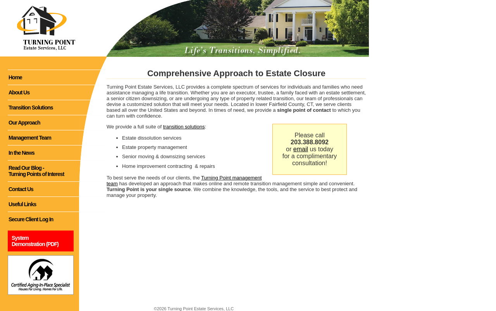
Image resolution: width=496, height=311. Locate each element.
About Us (19, 92)
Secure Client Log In (31, 219)
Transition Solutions (31, 107)
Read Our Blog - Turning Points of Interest (36, 171)
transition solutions (184, 127)
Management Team (30, 138)
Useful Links (22, 204)
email (300, 149)
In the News (21, 153)
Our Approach (24, 123)
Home (15, 77)
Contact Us (21, 189)
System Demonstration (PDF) (35, 241)
